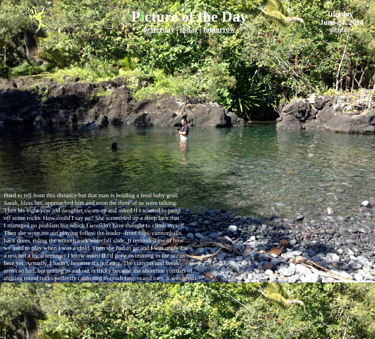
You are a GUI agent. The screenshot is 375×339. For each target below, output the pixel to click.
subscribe (340, 29)
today (189, 29)
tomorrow (219, 29)
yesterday (158, 29)
